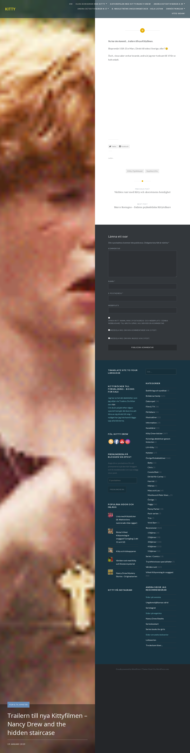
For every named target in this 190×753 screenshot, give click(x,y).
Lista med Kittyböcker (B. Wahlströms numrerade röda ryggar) (126, 519)
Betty (150, 463)
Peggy (150, 504)
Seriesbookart (152, 624)
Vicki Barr (152, 522)
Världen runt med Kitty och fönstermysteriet (126, 562)
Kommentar (114, 249)
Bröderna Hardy (153, 396)
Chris (150, 467)
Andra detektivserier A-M (168, 4)
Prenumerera (117, 489)
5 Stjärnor (152, 551)
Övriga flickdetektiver (155, 458)
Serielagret (151, 608)
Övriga (151, 499)
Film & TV (13, 705)
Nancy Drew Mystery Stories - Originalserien (126, 574)
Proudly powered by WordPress (128, 669)
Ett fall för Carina (155, 476)
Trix (149, 518)
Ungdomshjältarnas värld (157, 602)
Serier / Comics (153, 556)
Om (71, 4)
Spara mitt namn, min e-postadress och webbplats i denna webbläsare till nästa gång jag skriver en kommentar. (138, 322)
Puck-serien (153, 513)
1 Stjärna (151, 532)
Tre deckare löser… (154, 645)
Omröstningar (174, 9)
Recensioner (151, 528)
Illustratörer (151, 417)
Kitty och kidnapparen (126, 551)
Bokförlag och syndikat (156, 390)
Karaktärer (151, 428)
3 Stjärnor (152, 542)
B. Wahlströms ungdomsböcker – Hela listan (137, 9)
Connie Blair (153, 472)
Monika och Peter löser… (159, 495)
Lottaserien (151, 640)
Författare (150, 412)
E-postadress (115, 293)
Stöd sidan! (178, 13)
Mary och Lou (154, 490)
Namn (111, 281)
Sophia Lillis (152, 171)
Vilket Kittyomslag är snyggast (159, 572)
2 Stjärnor (152, 537)
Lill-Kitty (150, 447)
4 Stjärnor (152, 546)
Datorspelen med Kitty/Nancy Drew (130, 4)
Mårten (151, 486)
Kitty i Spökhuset (135, 171)
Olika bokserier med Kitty (90, 4)
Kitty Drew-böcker (154, 433)
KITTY (10, 9)
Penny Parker (154, 509)
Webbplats (113, 305)
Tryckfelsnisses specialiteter (159, 561)
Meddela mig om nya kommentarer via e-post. (133, 330)
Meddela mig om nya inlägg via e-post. (130, 338)
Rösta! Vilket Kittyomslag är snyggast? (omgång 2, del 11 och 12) (127, 537)
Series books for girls (155, 629)
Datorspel (150, 401)
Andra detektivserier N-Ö (92, 9)
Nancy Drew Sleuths (155, 618)
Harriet (151, 481)
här (113, 404)
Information (151, 422)
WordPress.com (162, 669)
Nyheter (23, 705)
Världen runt (151, 567)
